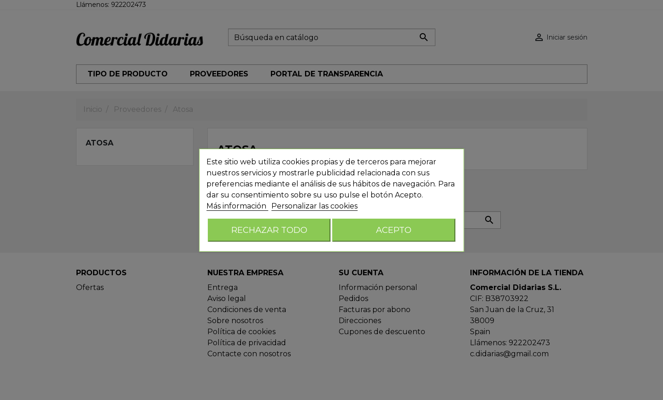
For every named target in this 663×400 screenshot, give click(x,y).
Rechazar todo (269, 230)
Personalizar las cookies (314, 206)
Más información (237, 206)
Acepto (393, 230)
